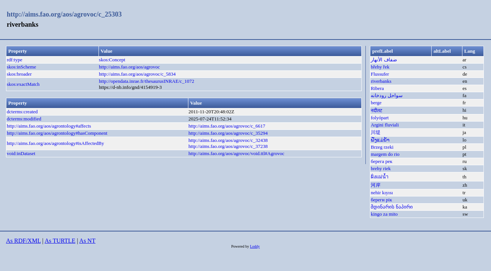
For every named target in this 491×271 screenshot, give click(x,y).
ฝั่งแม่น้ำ (379, 177)
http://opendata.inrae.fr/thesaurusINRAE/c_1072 (146, 81)
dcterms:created (22, 111)
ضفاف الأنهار (384, 59)
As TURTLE (60, 241)
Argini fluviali (385, 125)
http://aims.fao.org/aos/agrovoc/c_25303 (64, 14)
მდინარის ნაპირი (391, 207)
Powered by (240, 246)
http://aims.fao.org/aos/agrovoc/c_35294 (228, 133)
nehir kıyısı (382, 192)
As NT (87, 241)
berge (376, 102)
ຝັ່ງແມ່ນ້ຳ (380, 140)
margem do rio (385, 154)
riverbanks (381, 81)
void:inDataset (21, 153)
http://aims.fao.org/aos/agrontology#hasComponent (57, 133)
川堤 (375, 132)
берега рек (381, 161)
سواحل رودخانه (386, 95)
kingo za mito (384, 214)
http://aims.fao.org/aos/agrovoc (129, 67)
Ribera (377, 88)
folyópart (380, 117)
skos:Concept (112, 59)
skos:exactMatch (23, 84)
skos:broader (19, 74)
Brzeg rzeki (382, 147)
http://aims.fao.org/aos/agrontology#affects (49, 126)
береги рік (381, 199)
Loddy (255, 246)
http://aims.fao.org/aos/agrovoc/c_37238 (228, 146)
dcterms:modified (24, 119)
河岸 (375, 185)
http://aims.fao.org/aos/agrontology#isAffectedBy (55, 143)
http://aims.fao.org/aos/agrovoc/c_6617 (226, 126)
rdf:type (14, 59)
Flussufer (380, 74)
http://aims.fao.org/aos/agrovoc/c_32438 (228, 140)
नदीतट (376, 110)
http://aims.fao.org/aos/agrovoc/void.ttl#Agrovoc (236, 153)
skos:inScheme (21, 67)
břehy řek (380, 67)
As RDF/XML (23, 241)
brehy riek (381, 168)
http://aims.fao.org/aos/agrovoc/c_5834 (137, 74)
